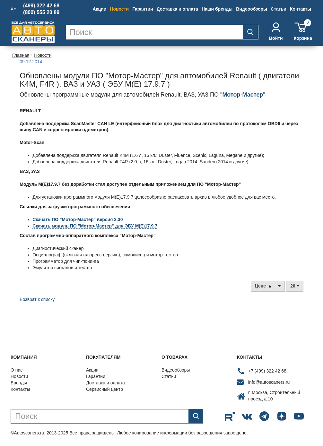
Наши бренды (217, 9)
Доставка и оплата (177, 9)
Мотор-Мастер (242, 94)
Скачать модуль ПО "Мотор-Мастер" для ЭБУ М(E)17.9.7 (94, 225)
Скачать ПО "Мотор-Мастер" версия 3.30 (77, 219)
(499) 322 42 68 (41, 5)
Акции (99, 9)
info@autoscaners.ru (269, 382)
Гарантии (142, 9)
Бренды (19, 382)
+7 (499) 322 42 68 (267, 370)
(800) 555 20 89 (41, 12)
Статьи (278, 9)
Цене (268, 285)
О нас (16, 370)
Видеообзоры (251, 9)
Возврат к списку (37, 299)
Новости (119, 9)
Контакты (300, 9)
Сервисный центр (104, 389)
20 (294, 285)
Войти (276, 31)
